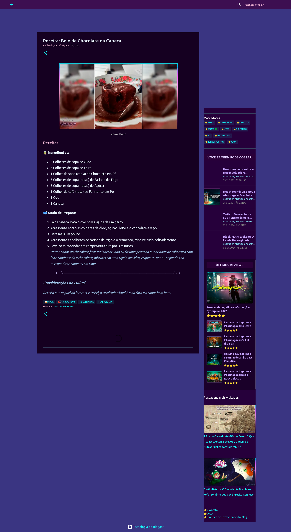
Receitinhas (87, 302)
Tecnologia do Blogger (146, 526)
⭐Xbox (232, 142)
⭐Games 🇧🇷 (211, 129)
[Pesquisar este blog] (262, 4)
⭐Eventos (243, 122)
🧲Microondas (67, 301)
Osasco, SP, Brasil (63, 306)
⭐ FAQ (208, 513)
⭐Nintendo (240, 129)
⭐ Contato (211, 510)
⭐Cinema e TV (225, 122)
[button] (45, 53)
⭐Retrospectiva (214, 142)
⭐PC (207, 135)
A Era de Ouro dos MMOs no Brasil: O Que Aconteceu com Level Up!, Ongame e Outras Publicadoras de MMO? (229, 442)
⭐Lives (225, 129)
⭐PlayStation (222, 135)
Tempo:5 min (105, 302)
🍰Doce (49, 301)
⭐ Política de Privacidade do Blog (225, 517)
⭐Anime (209, 122)
